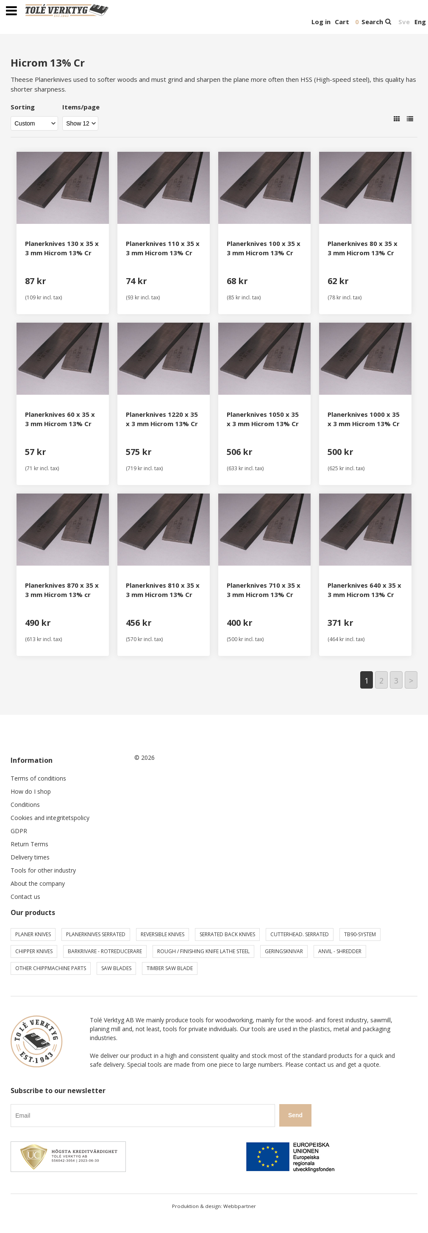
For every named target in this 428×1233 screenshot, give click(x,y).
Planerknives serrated (95, 934)
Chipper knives (34, 951)
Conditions (25, 805)
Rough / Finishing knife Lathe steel (203, 951)
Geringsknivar (284, 951)
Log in (321, 21)
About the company (38, 883)
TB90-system (360, 934)
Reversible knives (162, 934)
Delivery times (30, 857)
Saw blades (116, 968)
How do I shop (31, 791)
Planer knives (33, 934)
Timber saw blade (170, 968)
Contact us (25, 897)
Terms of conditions (38, 778)
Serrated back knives (227, 934)
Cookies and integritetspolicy (50, 818)
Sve (404, 21)
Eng (420, 21)
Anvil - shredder (339, 951)
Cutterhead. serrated (299, 934)
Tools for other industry (43, 870)
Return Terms (29, 844)
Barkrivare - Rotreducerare (105, 951)
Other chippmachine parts (50, 968)
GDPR (19, 831)
